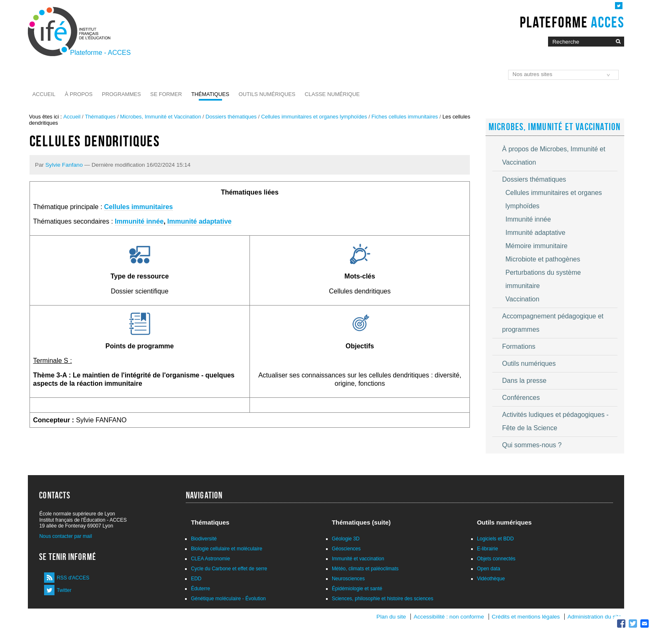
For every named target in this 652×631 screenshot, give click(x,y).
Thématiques (210, 94)
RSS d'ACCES (73, 578)
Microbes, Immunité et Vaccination (160, 116)
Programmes (121, 94)
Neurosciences (348, 579)
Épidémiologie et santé (357, 589)
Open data (488, 569)
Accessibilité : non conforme (449, 617)
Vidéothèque (491, 579)
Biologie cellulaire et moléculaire (226, 549)
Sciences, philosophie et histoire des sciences (382, 598)
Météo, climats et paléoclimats (365, 569)
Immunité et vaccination (358, 559)
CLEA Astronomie (210, 559)
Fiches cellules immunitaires (404, 116)
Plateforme (572, 22)
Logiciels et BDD (495, 539)
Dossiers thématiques (231, 116)
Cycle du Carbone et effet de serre (229, 569)
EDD (196, 579)
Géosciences (346, 549)
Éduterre (200, 589)
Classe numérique (332, 94)
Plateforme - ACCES (100, 52)
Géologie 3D (346, 539)
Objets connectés (496, 559)
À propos (79, 94)
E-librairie (487, 549)
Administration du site (595, 617)
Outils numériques (267, 94)
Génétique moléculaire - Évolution (228, 598)
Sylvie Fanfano (64, 165)
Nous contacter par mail (65, 536)
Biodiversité (204, 539)
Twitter (64, 590)
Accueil (43, 94)
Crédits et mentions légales (525, 617)
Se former (166, 94)
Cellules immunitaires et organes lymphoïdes (314, 116)
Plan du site (391, 617)
